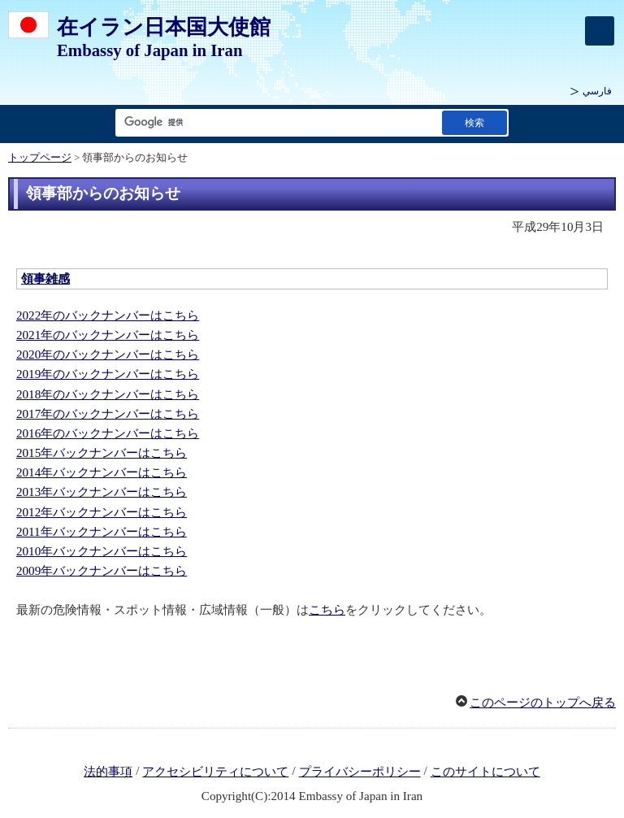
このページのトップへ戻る (543, 702)
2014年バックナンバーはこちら (101, 472)
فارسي (597, 91)
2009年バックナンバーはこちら (101, 570)
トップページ (40, 157)
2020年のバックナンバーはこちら (107, 354)
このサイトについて (485, 771)
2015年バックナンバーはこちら (101, 452)
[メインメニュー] (599, 31)
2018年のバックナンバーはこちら (107, 394)
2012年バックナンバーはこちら (101, 512)
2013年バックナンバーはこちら (101, 491)
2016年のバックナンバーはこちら (107, 433)
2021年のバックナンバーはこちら (107, 335)
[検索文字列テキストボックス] (275, 122)
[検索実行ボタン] (474, 122)
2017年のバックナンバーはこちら (107, 413)
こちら (327, 609)
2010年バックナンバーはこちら (101, 551)
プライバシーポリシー (360, 771)
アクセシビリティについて (215, 771)
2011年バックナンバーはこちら (101, 531)
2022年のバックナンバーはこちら (107, 315)
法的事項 (108, 771)
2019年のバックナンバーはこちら (107, 374)
